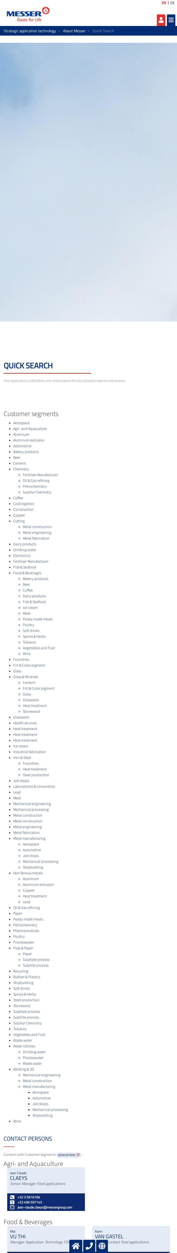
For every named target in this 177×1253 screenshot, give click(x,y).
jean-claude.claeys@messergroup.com (41, 1207)
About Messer (74, 31)
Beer (16, 457)
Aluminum (21, 434)
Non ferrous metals (28, 873)
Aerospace (21, 423)
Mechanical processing (31, 809)
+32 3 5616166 (25, 1197)
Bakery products (26, 451)
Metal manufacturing (29, 838)
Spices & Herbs (34, 636)
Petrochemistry (35, 486)
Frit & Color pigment (29, 665)
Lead (17, 792)
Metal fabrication (36, 538)
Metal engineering (37, 532)
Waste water (22, 1040)
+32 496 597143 (26, 1202)
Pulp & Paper (23, 948)
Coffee (18, 498)
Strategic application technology (30, 31)
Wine (27, 653)
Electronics (21, 555)
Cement (19, 463)
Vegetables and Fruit (39, 648)
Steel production (36, 775)
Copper (19, 515)
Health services (25, 723)
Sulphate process (36, 959)
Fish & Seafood (24, 567)
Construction (23, 509)
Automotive (22, 446)
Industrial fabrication (29, 752)
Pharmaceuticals (26, 930)
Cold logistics (23, 503)
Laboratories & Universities (34, 786)
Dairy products (24, 544)
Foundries (21, 659)
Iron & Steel (22, 757)
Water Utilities (24, 1046)
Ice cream (30, 607)
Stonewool (31, 711)
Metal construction (37, 526)
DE (172, 3)
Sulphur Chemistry (37, 492)
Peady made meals (38, 619)
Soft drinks (31, 630)
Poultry (28, 625)
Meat (26, 613)
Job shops (21, 780)
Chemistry (21, 469)
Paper (17, 913)
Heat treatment (35, 705)
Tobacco (29, 642)
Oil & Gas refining (36, 480)
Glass (17, 671)
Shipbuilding (33, 867)
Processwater (23, 942)
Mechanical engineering (32, 803)
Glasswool (31, 700)
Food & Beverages (27, 573)
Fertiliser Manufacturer (40, 475)
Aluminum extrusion (29, 440)
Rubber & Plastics (26, 977)
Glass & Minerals (25, 677)
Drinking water (24, 550)
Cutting (19, 521)
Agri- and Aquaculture (30, 428)
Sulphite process (35, 965)
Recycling (20, 971)
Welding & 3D (23, 1069)
